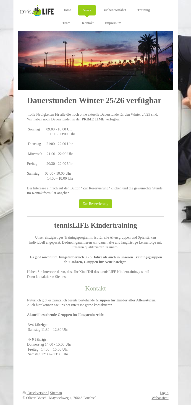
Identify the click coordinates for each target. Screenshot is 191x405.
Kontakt (95, 288)
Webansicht (160, 398)
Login (164, 393)
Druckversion (35, 393)
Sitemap (56, 393)
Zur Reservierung (95, 204)
